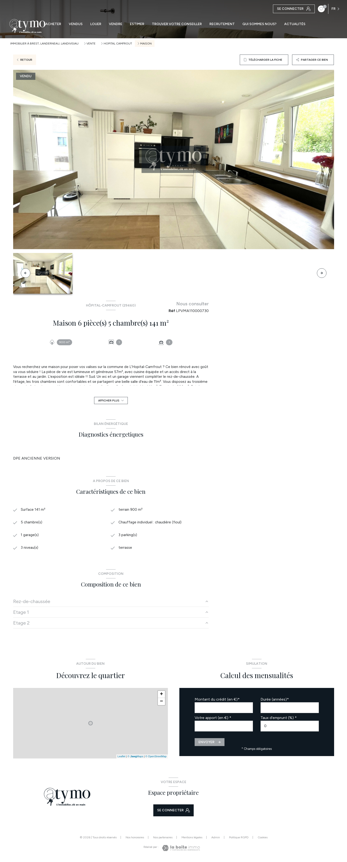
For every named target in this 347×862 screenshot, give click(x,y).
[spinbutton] (290, 727)
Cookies (262, 838)
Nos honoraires (135, 838)
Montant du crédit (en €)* (217, 700)
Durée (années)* (275, 700)
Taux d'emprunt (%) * (279, 719)
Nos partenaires (162, 838)
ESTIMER (137, 24)
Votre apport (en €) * (213, 719)
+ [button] (161, 695)
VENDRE (115, 24)
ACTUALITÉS (294, 24)
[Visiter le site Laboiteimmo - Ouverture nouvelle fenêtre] (181, 849)
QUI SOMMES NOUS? (259, 24)
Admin (215, 838)
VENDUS (76, 24)
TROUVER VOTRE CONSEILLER (177, 24)
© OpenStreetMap (156, 757)
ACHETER (53, 24)
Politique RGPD (239, 838)
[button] (321, 273)
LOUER (95, 24)
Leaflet (121, 757)
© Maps (135, 757)
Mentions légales (192, 838)
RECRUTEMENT (222, 24)
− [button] (161, 702)
